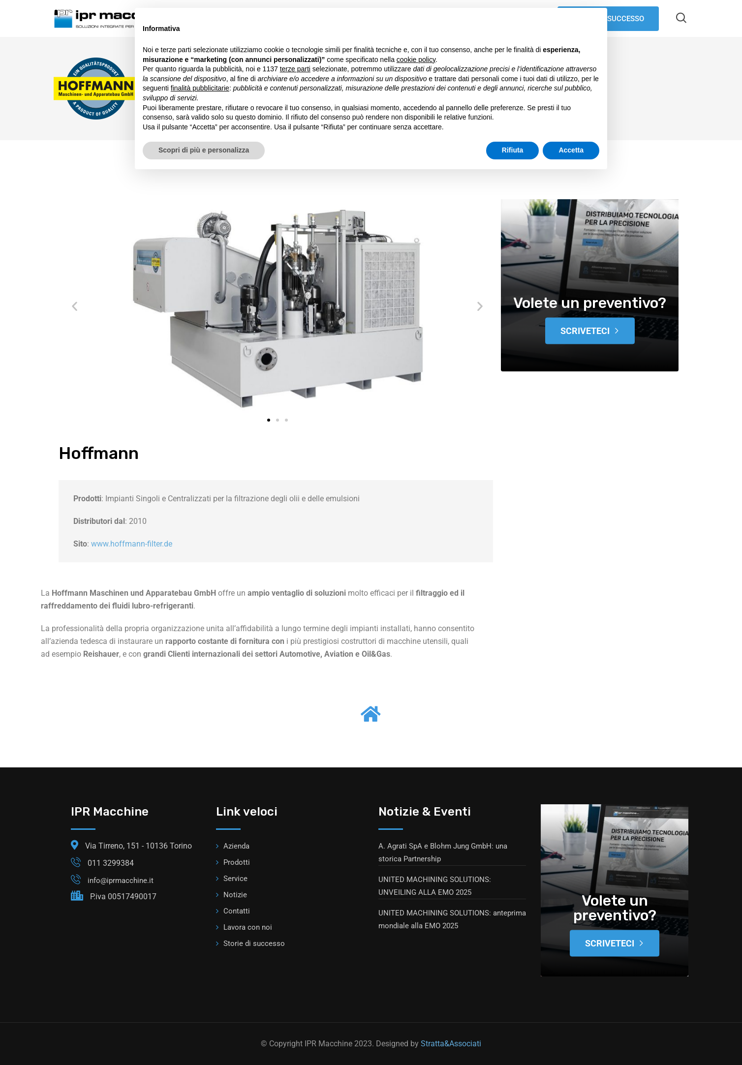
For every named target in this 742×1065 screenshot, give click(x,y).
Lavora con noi (247, 927)
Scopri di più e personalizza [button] (203, 150)
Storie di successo (254, 943)
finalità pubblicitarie (200, 88)
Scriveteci (589, 330)
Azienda (236, 846)
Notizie (235, 894)
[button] (74, 306)
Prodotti (236, 862)
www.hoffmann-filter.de (131, 543)
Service (235, 878)
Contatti (236, 911)
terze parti (295, 69)
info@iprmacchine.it (121, 880)
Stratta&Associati (451, 1043)
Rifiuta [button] (513, 150)
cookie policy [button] (416, 59)
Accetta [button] (571, 150)
